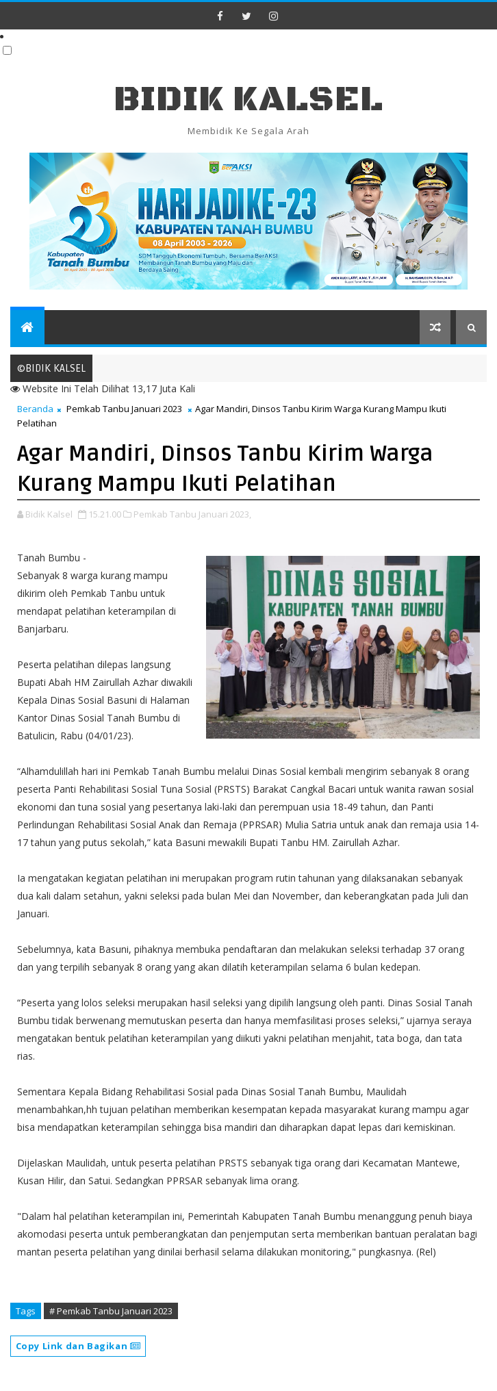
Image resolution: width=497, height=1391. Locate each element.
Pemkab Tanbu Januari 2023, (192, 514)
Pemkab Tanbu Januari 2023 (124, 409)
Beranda (35, 409)
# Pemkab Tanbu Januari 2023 (111, 1311)
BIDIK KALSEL (248, 99)
